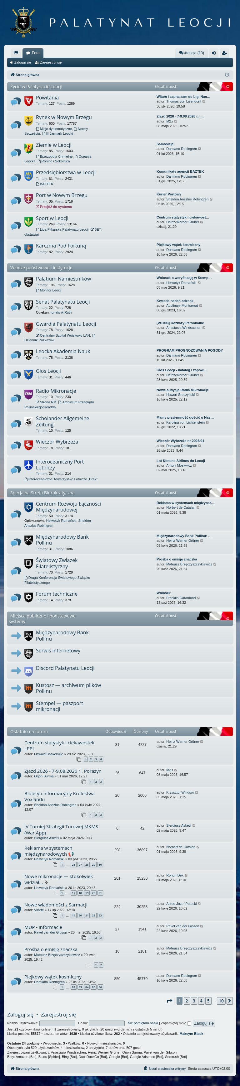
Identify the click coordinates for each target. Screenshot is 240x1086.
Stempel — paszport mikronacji (59, 706)
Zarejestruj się (51, 62)
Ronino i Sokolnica (54, 161)
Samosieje (165, 144)
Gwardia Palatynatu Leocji (66, 323)
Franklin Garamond (181, 598)
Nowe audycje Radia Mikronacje (183, 390)
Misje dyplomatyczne (54, 129)
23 (100, 915)
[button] (169, 1001)
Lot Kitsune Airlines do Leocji (181, 461)
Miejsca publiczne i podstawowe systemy (42, 618)
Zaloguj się (22, 62)
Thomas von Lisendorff (183, 101)
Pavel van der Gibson (50, 932)
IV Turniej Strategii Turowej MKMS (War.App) (61, 829)
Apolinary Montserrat (182, 305)
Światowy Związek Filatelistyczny (57, 563)
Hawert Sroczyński (180, 394)
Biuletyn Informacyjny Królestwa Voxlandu (59, 796)
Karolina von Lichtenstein (185, 422)
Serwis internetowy (58, 650)
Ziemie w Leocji (53, 145)
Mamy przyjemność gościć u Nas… (185, 417)
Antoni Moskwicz (179, 465)
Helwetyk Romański (181, 283)
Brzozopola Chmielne (54, 156)
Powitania (47, 97)
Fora (36, 53)
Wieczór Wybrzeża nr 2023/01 (180, 441)
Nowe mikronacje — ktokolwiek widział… (58, 879)
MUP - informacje (43, 927)
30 (100, 865)
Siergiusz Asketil (46, 838)
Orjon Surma (43, 776)
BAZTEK (44, 184)
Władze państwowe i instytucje (41, 268)
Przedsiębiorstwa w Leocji (66, 172)
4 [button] (201, 1001)
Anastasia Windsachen (183, 327)
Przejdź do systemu (54, 207)
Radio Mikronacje (56, 390)
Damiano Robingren (181, 149)
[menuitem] (16, 53)
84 (86, 987)
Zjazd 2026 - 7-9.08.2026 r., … (180, 116)
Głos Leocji (48, 371)
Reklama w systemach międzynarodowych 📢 (49, 851)
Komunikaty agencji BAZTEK (180, 171)
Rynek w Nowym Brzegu (64, 117)
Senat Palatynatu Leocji (63, 301)
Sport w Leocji (52, 218)
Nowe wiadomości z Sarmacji (56, 904)
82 (73, 987)
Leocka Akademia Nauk (63, 351)
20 (93, 893)
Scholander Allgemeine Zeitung (62, 421)
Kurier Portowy (169, 194)
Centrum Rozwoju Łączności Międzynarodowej (68, 506)
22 (93, 915)
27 (80, 865)
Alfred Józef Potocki (181, 904)
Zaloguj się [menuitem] (215, 54)
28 (86, 865)
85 (93, 987)
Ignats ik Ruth (61, 312)
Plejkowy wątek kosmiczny (178, 245)
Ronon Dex (174, 875)
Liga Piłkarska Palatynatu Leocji (62, 229)
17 (73, 893)
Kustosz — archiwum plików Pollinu (68, 688)
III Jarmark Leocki (57, 133)
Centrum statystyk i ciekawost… (183, 217)
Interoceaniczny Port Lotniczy (60, 464)
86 (100, 987)
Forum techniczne (57, 593)
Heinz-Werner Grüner (182, 222)
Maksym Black (191, 1034)
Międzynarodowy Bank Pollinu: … (184, 536)
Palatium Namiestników (63, 278)
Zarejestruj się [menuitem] (225, 54)
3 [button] (194, 1001)
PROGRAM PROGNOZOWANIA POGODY (190, 350)
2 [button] (187, 1001)
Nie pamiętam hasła (143, 1023)
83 (80, 987)
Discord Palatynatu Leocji (65, 668)
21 (100, 893)
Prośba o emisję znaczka (177, 559)
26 (73, 865)
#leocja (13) (191, 52)
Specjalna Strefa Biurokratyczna (42, 493)
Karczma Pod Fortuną (61, 245)
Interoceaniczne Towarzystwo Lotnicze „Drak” (61, 479)
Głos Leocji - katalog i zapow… (182, 370)
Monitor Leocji (48, 290)
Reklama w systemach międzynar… (185, 503)
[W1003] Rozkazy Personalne (180, 323)
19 (86, 893)
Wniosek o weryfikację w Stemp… (184, 278)
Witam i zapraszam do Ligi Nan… (183, 97)
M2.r (169, 121)
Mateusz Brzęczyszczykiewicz (189, 564)
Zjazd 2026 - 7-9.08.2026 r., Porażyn (63, 771)
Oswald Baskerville (48, 754)
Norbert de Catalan (180, 507)
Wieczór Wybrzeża (57, 441)
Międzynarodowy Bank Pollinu (62, 539)
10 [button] (221, 1001)
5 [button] (208, 1001)
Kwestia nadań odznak (175, 301)
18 (80, 893)
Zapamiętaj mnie (176, 1023)
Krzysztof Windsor (180, 792)
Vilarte (39, 910)
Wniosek (164, 593)
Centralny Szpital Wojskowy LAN (63, 335)
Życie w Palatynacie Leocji (36, 86)
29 (93, 865)
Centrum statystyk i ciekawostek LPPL (59, 745)
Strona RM (46, 402)
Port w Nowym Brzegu (62, 195)
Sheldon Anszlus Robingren (187, 199)
